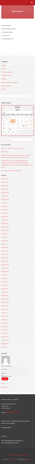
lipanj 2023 (4, 281)
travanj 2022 (4, 330)
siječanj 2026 (4, 189)
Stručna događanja (6, 72)
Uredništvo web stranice (14, 455)
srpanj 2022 (4, 319)
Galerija (3, 89)
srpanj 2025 (4, 206)
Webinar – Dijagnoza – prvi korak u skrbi (12, 148)
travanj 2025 (4, 213)
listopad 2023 (5, 271)
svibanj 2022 (4, 326)
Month (4, 112)
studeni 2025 (4, 196)
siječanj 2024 (4, 261)
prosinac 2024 (5, 226)
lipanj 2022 (4, 323)
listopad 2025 (5, 199)
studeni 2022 (4, 306)
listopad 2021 (5, 343)
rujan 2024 (4, 237)
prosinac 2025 (5, 192)
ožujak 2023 (4, 292)
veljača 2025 (4, 220)
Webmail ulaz (5, 387)
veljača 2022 (4, 336)
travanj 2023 (4, 288)
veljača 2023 (4, 295)
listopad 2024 (5, 233)
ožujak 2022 (4, 333)
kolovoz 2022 (5, 316)
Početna (3, 65)
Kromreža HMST (12, 459)
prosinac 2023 (5, 264)
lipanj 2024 (4, 244)
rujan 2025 (4, 202)
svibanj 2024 (4, 247)
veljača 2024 (4, 257)
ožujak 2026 (4, 182)
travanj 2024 (4, 251)
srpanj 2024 (4, 240)
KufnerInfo (29, 459)
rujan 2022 (4, 312)
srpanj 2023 (4, 278)
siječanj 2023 (4, 299)
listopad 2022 (5, 309)
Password (4, 373)
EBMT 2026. (4, 151)
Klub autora (25, 455)
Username (4, 369)
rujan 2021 (4, 347)
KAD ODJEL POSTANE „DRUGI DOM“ (11, 170)
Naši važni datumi (6, 86)
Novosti (3, 68)
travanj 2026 (4, 178)
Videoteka (4, 79)
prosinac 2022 (5, 302)
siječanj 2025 (4, 223)
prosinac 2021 (5, 340)
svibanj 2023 (4, 285)
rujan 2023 (4, 275)
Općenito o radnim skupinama (9, 82)
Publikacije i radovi (6, 75)
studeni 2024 (4, 230)
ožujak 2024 (4, 254)
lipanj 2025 (4, 209)
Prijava (3, 383)
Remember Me (6, 376)
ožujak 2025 (4, 216)
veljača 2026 (4, 185)
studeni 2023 (4, 268)
